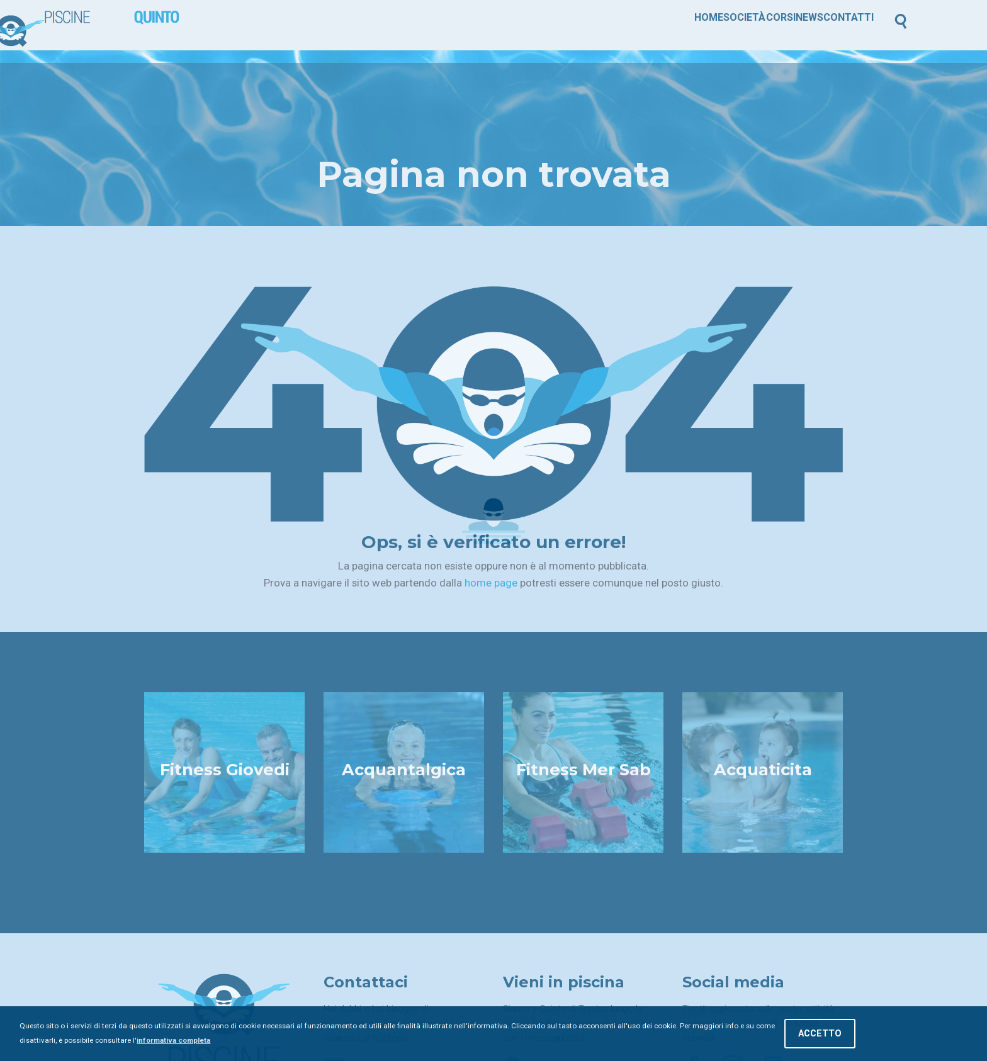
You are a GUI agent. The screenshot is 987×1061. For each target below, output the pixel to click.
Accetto (820, 1033)
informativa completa (173, 1040)
